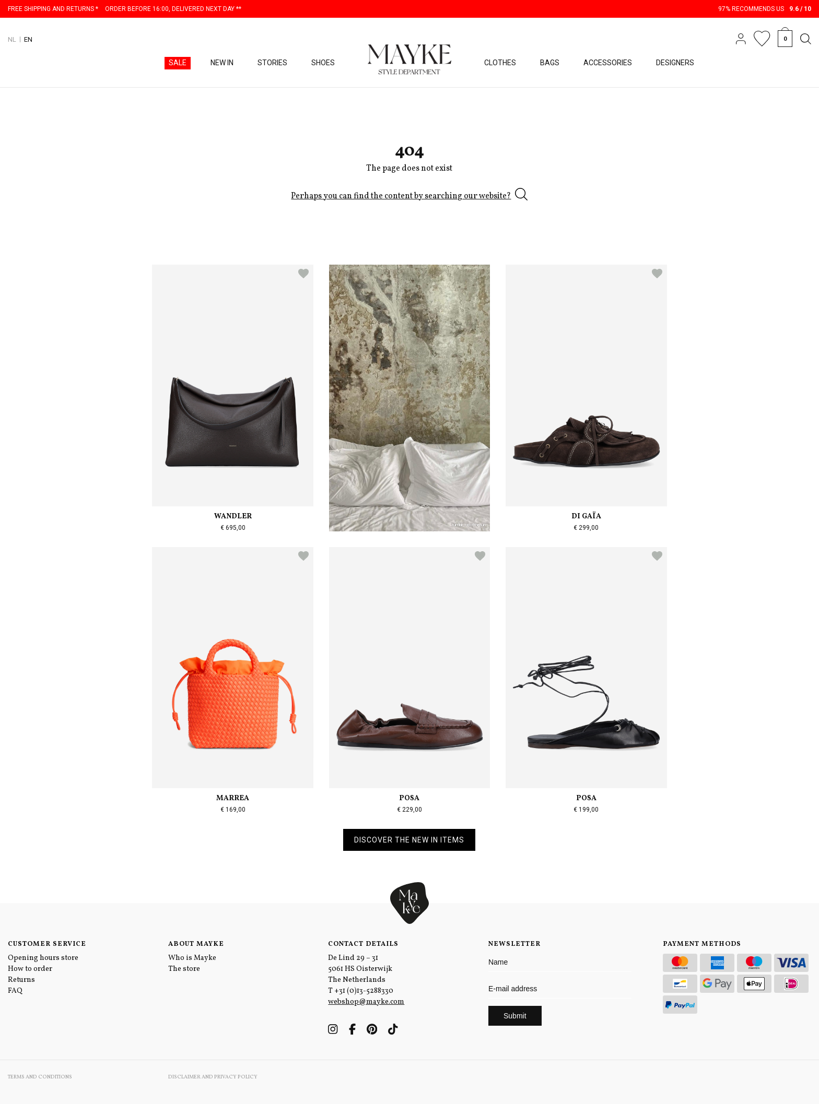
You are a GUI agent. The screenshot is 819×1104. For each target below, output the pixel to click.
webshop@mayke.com (366, 1002)
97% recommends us (765, 9)
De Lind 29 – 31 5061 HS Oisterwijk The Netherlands (360, 969)
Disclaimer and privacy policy (213, 1077)
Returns (21, 980)
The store (184, 969)
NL (12, 39)
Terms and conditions (40, 1077)
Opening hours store (43, 958)
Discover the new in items (409, 840)
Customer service (47, 944)
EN (28, 39)
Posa (409, 798)
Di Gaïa (586, 516)
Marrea (232, 798)
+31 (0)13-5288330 (363, 991)
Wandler (233, 516)
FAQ (15, 991)
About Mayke (196, 944)
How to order (30, 969)
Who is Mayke (192, 958)
